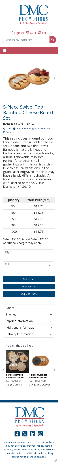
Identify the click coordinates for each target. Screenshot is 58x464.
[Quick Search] (26, 39)
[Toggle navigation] (5, 50)
